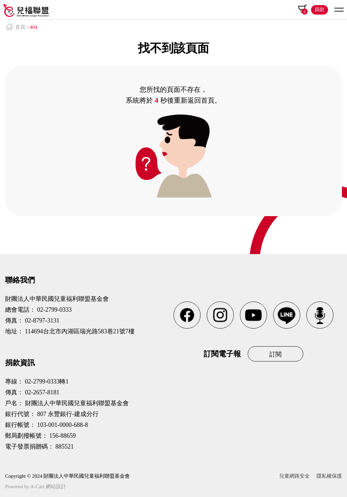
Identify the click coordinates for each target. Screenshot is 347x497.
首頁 (20, 27)
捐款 (319, 9)
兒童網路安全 (294, 476)
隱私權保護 (329, 476)
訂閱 (275, 354)
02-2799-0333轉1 (47, 381)
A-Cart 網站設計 (48, 486)
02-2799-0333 (54, 309)
